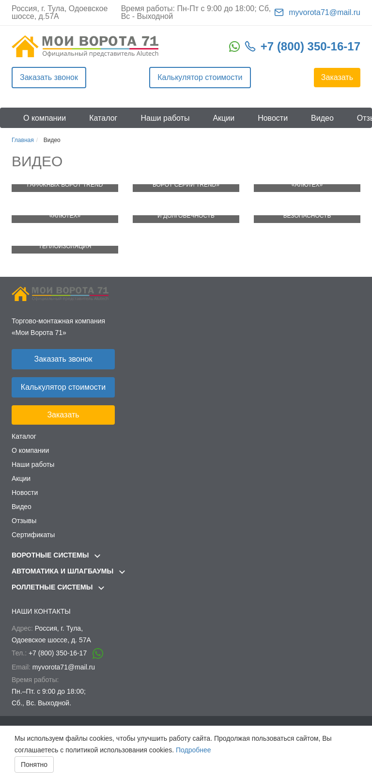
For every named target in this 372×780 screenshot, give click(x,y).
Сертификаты (33, 535)
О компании (44, 118)
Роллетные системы (58, 587)
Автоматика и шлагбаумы (68, 571)
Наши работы (164, 118)
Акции (223, 118)
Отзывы (24, 521)
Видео (322, 118)
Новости (273, 118)
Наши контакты (41, 611)
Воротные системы (56, 555)
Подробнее (193, 750)
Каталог (103, 118)
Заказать (337, 77)
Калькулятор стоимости (199, 77)
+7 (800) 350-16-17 (310, 46)
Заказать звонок (49, 77)
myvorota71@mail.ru (324, 12)
